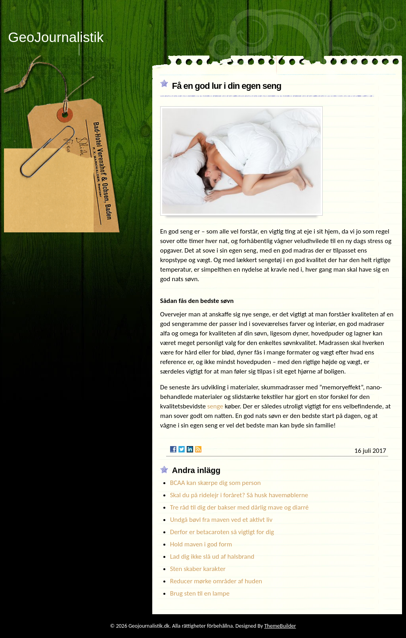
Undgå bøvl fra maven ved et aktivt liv (221, 519)
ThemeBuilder (280, 626)
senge (215, 406)
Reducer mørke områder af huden (216, 581)
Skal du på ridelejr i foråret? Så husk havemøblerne (239, 495)
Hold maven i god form (201, 544)
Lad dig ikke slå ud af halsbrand (212, 556)
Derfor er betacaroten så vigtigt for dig (222, 532)
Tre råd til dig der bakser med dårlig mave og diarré (239, 507)
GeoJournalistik (55, 37)
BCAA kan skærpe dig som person (215, 483)
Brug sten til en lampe (200, 593)
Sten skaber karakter (198, 569)
